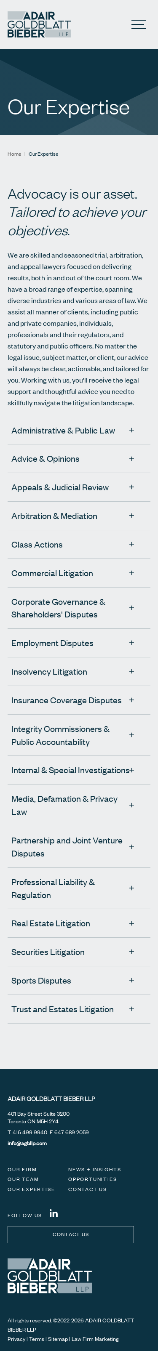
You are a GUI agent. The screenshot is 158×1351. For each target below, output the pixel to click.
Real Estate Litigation (50, 922)
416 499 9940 (30, 1132)
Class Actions (37, 544)
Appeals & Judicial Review (60, 486)
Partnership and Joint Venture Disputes (67, 846)
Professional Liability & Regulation (53, 888)
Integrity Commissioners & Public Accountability (60, 735)
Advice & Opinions (45, 458)
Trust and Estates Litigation (62, 1008)
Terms (36, 1339)
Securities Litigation (48, 951)
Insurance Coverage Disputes (66, 699)
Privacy (16, 1339)
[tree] (79, 731)
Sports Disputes (41, 980)
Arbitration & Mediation (54, 515)
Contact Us (87, 1189)
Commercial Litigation (52, 572)
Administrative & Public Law (63, 430)
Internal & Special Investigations (70, 769)
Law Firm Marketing (95, 1339)
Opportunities (92, 1179)
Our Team (23, 1179)
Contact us (71, 1234)
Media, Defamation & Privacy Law (64, 805)
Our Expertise (31, 1189)
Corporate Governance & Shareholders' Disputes (58, 608)
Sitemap (58, 1339)
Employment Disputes (52, 642)
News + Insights (94, 1169)
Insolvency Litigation (49, 671)
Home (14, 153)
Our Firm (22, 1169)
